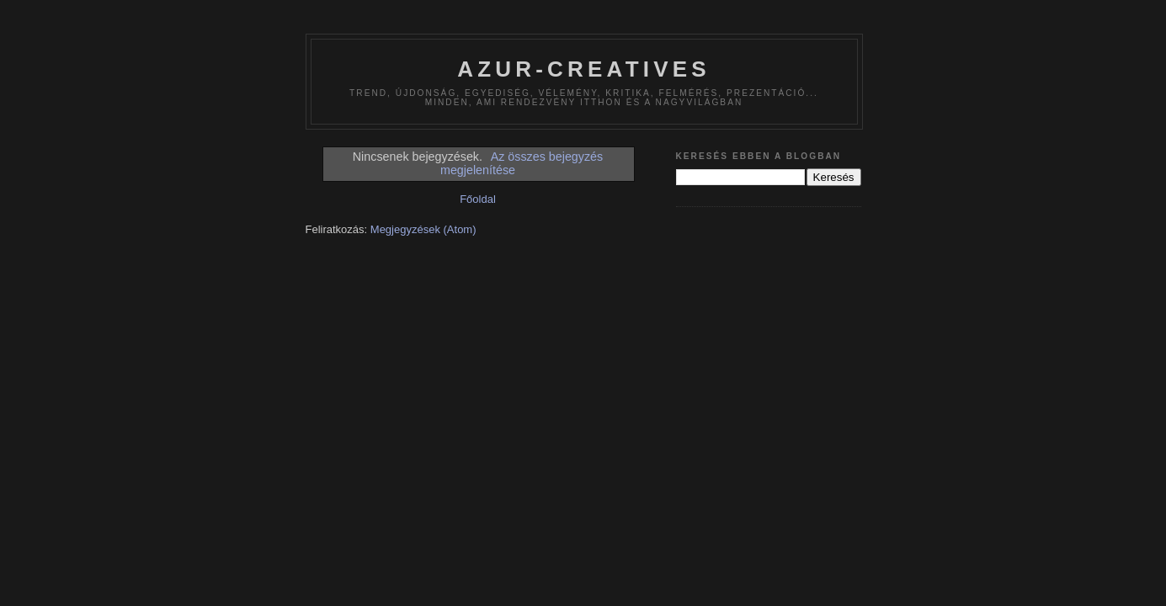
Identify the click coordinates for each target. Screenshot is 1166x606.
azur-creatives (584, 69)
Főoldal (478, 199)
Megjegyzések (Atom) (423, 229)
